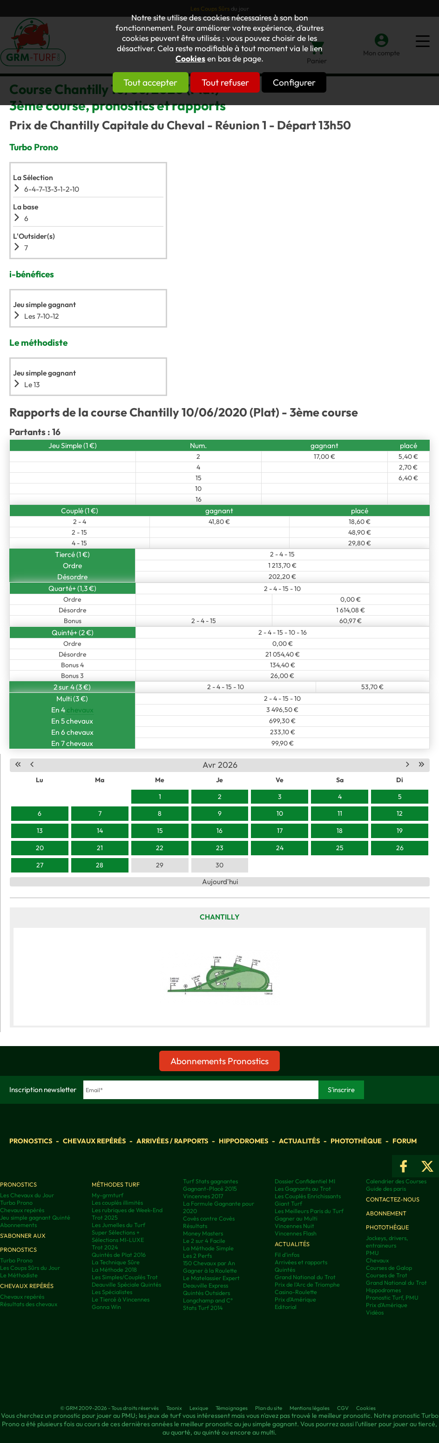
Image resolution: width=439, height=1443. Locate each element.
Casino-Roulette (296, 1291)
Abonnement (386, 1213)
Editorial (286, 1306)
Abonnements (18, 1224)
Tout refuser (225, 82)
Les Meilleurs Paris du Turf (309, 1211)
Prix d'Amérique (295, 1299)
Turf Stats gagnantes (210, 1181)
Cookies (190, 59)
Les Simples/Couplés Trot (125, 1277)
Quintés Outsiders (206, 1292)
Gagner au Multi (296, 1218)
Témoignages (232, 1407)
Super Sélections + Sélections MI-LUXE (118, 1235)
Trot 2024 (105, 1247)
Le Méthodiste (19, 1275)
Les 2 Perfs (197, 1255)
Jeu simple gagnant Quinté (35, 1217)
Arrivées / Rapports (172, 1141)
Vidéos (375, 1312)
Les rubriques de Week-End (127, 1210)
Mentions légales (310, 1407)
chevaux (80, 709)
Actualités (299, 1141)
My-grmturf (107, 1195)
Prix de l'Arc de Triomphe (307, 1284)
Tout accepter (134, 82)
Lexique (198, 1407)
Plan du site (268, 1407)
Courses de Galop (389, 1267)
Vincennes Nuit (294, 1225)
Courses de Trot (386, 1275)
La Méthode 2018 (114, 1269)
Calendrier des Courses (396, 1181)
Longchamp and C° (208, 1300)
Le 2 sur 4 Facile (204, 1240)
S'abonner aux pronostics (23, 1242)
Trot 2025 (105, 1217)
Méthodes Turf (116, 1184)
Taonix (174, 1407)
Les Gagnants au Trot (303, 1188)
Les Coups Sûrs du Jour (30, 1267)
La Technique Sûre (116, 1262)
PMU (372, 1252)
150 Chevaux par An (209, 1263)
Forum (404, 1141)
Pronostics (30, 1141)
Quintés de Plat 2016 (119, 1254)
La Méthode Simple (208, 1248)
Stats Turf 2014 (203, 1307)
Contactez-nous (392, 1199)
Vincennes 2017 (203, 1196)
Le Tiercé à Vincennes (120, 1299)
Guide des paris (386, 1188)
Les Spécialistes (112, 1291)
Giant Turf (288, 1203)
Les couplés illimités (117, 1202)
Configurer (311, 82)
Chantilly (220, 916)
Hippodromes (243, 1141)
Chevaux (377, 1260)
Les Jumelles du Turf (118, 1224)
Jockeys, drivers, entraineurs (387, 1241)
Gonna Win (106, 1306)
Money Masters (203, 1233)
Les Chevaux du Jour (27, 1195)
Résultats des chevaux (28, 1304)
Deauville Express (205, 1285)
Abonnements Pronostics (219, 1061)
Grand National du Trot (305, 1277)
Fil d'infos (287, 1254)
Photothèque (356, 1141)
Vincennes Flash (296, 1233)
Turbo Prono (16, 1202)
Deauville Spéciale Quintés (126, 1284)
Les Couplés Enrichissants (308, 1196)
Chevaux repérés (94, 1141)
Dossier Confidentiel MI (305, 1181)
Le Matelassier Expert (211, 1278)
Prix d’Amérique (386, 1305)
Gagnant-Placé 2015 (210, 1188)
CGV (343, 1407)
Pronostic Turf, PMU (392, 1297)
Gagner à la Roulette (210, 1270)
